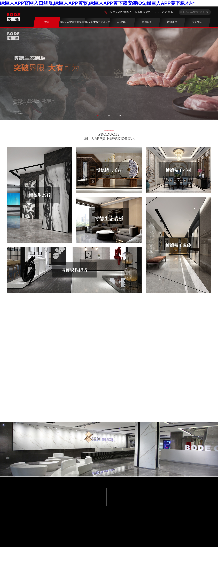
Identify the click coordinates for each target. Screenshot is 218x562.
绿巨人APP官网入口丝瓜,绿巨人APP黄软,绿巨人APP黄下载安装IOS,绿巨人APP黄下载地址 (97, 3)
